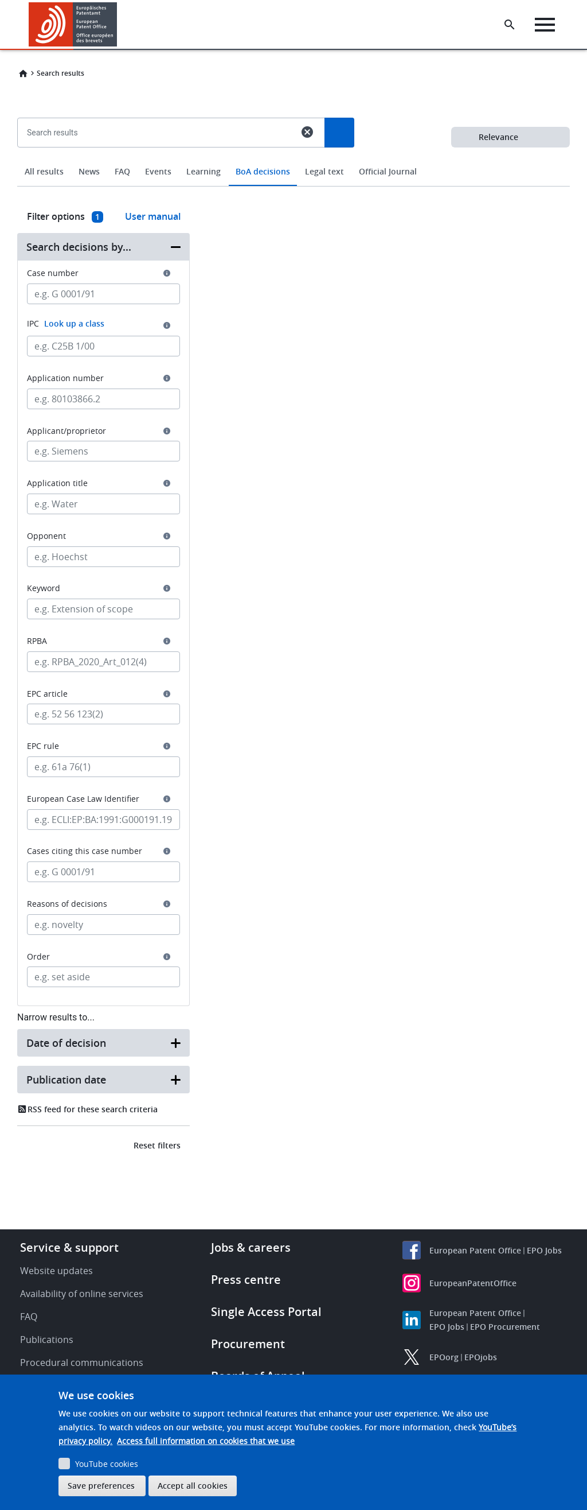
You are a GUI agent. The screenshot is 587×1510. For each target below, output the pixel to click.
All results (44, 171)
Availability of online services (81, 1293)
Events (158, 171)
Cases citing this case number (84, 851)
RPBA (37, 641)
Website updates (56, 1270)
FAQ (122, 171)
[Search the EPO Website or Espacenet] (509, 24)
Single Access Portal (266, 1311)
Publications (46, 1339)
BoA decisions (263, 171)
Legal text (324, 171)
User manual (153, 216)
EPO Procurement (505, 1326)
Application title (57, 483)
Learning (203, 171)
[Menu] (544, 25)
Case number (53, 273)
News (89, 171)
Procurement (248, 1344)
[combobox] (293, 158)
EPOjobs (480, 1357)
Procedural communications (81, 1362)
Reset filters (157, 1145)
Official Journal (388, 171)
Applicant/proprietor (66, 431)
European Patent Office (475, 1250)
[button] (119, 24)
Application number (65, 378)
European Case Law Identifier (83, 799)
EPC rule (43, 746)
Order (38, 957)
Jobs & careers (251, 1247)
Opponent (46, 536)
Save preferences (101, 1485)
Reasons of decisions (67, 904)
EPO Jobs (544, 1250)
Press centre (246, 1279)
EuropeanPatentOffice (472, 1283)
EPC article (47, 694)
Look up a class (74, 323)
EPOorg (444, 1357)
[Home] (73, 24)
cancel (307, 132)
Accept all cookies (193, 1485)
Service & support (69, 1247)
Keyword (43, 588)
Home (23, 73)
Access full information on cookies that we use (206, 1440)
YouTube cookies (106, 1463)
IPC (65, 323)
